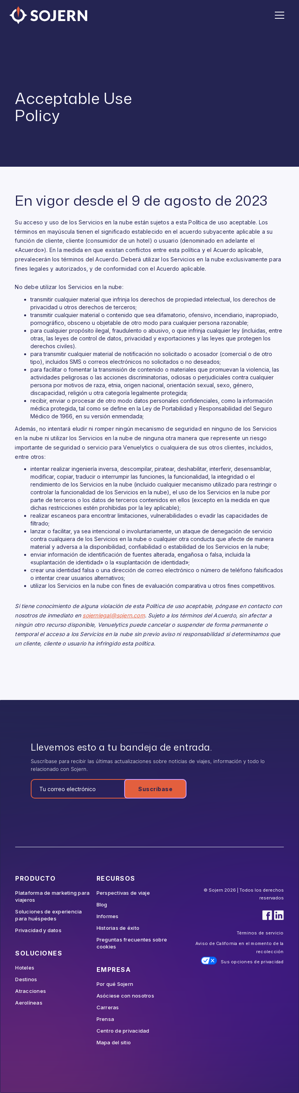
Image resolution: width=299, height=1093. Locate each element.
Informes (108, 916)
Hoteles (24, 967)
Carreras (108, 1007)
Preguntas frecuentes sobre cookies (132, 943)
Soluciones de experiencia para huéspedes (48, 915)
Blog (102, 904)
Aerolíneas (28, 1003)
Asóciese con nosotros (125, 996)
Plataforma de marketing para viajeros (52, 896)
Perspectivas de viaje (123, 893)
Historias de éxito (118, 928)
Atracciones (30, 991)
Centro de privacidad (123, 1031)
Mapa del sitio (114, 1042)
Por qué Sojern (115, 984)
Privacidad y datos (38, 930)
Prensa (105, 1019)
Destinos (26, 979)
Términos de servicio (260, 933)
